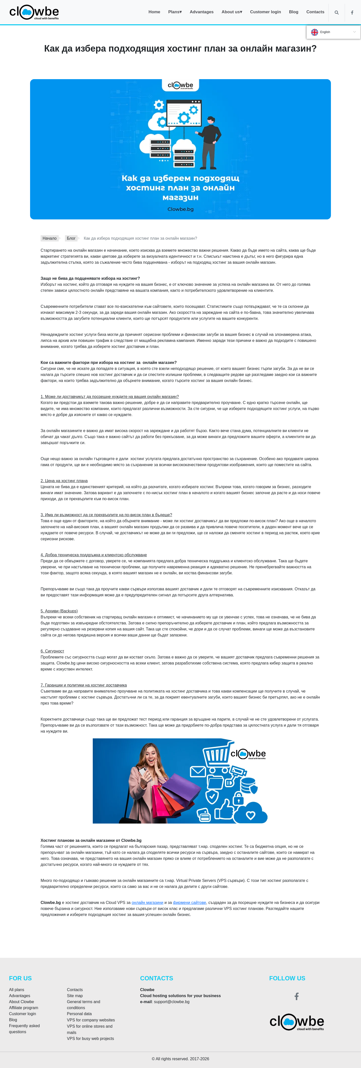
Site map (75, 996)
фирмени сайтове (189, 902)
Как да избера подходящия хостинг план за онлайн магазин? (140, 238)
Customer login (22, 1014)
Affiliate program (23, 1008)
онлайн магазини (147, 902)
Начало (50, 238)
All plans (16, 990)
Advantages (19, 996)
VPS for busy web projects (90, 1038)
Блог (71, 238)
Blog (13, 1020)
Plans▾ (175, 12)
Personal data (79, 1014)
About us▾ (232, 12)
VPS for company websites (91, 1020)
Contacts (75, 990)
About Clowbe (21, 1002)
